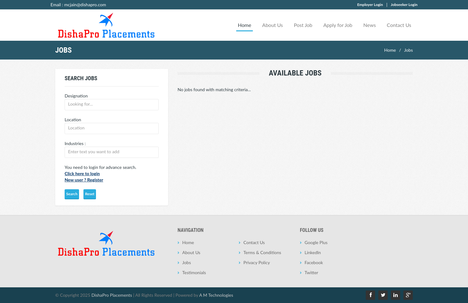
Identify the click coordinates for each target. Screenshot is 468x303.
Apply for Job (338, 25)
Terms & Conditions (262, 252)
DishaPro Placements (111, 295)
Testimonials (194, 272)
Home (244, 25)
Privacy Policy (256, 262)
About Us (272, 25)
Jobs (408, 50)
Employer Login (370, 4)
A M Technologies (216, 295)
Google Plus (316, 242)
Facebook (314, 262)
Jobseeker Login (404, 4)
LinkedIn (313, 252)
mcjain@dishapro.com (85, 4)
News (369, 25)
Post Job (303, 25)
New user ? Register (84, 179)
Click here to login (82, 173)
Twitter (311, 272)
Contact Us (399, 25)
